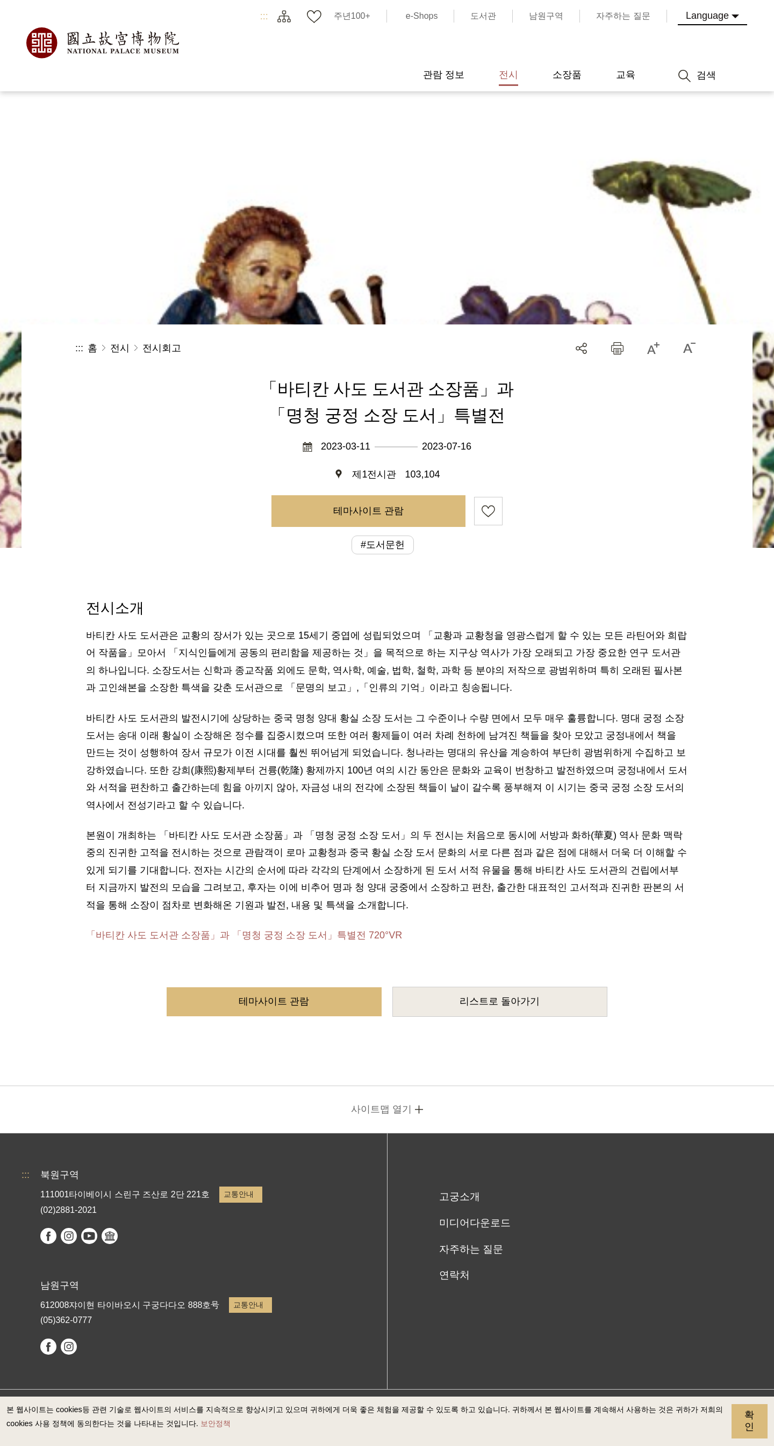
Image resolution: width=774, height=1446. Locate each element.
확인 (749, 1420)
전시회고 (161, 348)
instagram (69, 1236)
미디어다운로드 (475, 1222)
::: (264, 16)
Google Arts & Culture (110, 1236)
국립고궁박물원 (102, 43)
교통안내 (239, 1194)
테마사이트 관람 (368, 510)
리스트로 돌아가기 (500, 1001)
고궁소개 (459, 1196)
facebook (48, 1236)
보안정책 (215, 1423)
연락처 (454, 1275)
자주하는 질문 (471, 1249)
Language (707, 15)
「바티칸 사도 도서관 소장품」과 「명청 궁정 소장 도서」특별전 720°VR (244, 935)
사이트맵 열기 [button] (381, 1109)
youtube (89, 1236)
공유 (581, 348)
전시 (120, 348)
